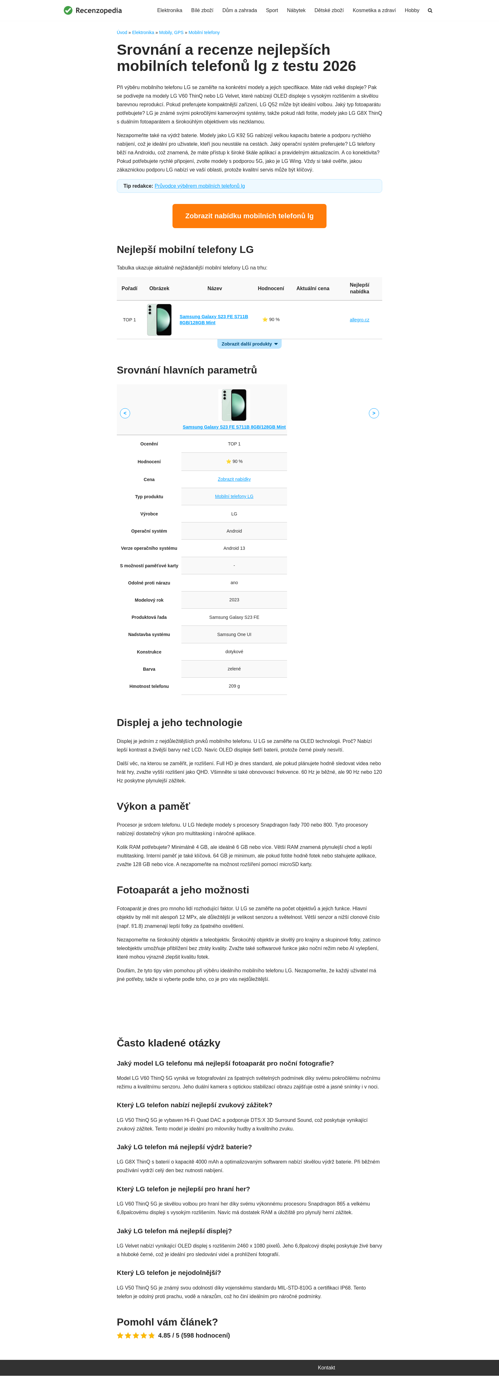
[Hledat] (430, 10)
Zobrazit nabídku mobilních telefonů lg (249, 216)
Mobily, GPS (171, 32)
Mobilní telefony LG (234, 497)
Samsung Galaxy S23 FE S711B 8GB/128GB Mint (234, 427)
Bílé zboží (202, 10)
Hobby (412, 10)
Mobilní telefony (204, 32)
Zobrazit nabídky (312, 320)
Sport (271, 10)
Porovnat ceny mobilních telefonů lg (249, 1006)
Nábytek (296, 10)
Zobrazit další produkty (246, 344)
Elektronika (168, 10)
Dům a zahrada (239, 10)
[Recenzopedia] (93, 10)
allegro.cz (359, 320)
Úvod (122, 32)
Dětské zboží (328, 10)
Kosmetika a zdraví (374, 10)
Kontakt (326, 1370)
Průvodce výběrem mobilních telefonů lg (200, 186)
